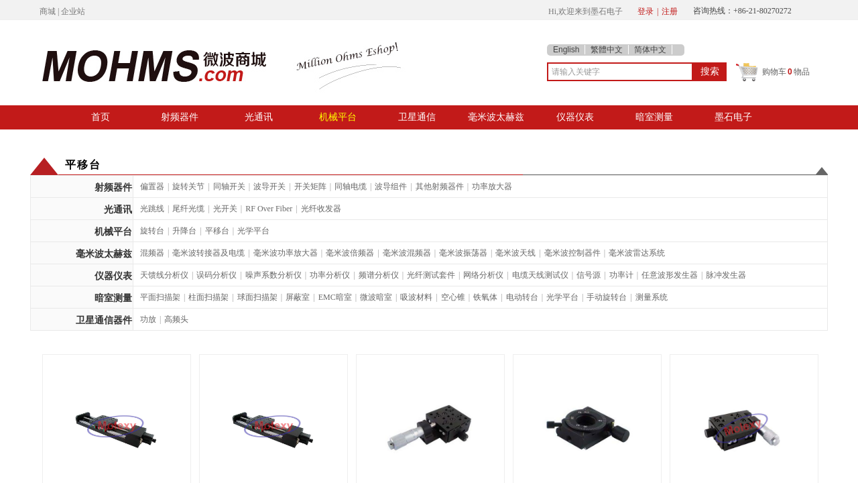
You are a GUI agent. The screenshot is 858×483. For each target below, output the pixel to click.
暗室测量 (654, 116)
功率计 (621, 275)
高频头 (176, 319)
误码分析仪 (216, 275)
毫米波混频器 (407, 253)
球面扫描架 (257, 297)
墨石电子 (733, 116)
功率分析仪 (330, 275)
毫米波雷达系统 (637, 253)
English (566, 49)
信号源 (588, 275)
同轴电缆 (350, 186)
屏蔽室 (298, 297)
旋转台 (152, 230)
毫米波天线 (515, 253)
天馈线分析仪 (164, 275)
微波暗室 (376, 297)
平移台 (217, 230)
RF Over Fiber (268, 208)
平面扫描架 (160, 297)
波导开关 (269, 186)
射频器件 (179, 116)
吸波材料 (416, 297)
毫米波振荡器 (463, 253)
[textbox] (620, 71)
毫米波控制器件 (572, 253)
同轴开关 (229, 186)
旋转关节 (188, 186)
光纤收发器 (321, 208)
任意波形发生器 (669, 275)
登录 (645, 11)
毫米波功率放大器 (285, 253)
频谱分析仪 (379, 275)
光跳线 (152, 208)
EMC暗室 (335, 297)
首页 (100, 116)
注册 (670, 11)
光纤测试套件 (431, 275)
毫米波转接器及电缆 (208, 253)
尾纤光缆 (188, 208)
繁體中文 (607, 49)
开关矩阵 (310, 186)
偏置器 (152, 186)
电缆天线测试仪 (540, 275)
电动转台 (522, 297)
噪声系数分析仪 (273, 275)
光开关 (225, 208)
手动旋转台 (607, 297)
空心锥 (453, 297)
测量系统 (651, 297)
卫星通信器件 (104, 320)
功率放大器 (492, 186)
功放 (148, 319)
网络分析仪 (483, 275)
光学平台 (253, 230)
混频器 (152, 253)
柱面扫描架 (208, 297)
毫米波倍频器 (350, 253)
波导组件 (391, 186)
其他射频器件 (440, 186)
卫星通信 (417, 116)
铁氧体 (485, 297)
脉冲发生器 (726, 275)
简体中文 (650, 49)
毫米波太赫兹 (496, 116)
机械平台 (338, 116)
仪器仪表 (575, 116)
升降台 (184, 230)
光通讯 (259, 116)
